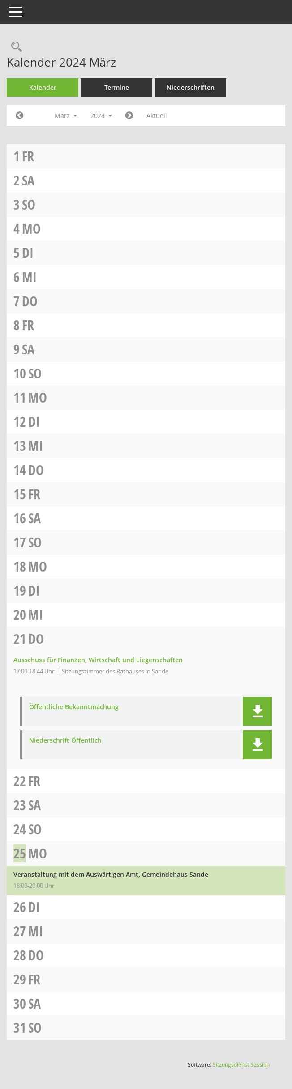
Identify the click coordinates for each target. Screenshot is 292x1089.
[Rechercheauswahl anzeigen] (14, 47)
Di (28, 253)
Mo (31, 228)
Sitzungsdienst (241, 1064)
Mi (29, 277)
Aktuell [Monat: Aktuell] (156, 115)
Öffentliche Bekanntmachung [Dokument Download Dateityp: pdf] (74, 707)
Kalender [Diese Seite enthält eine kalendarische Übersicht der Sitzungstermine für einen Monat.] (42, 87)
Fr (28, 156)
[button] (257, 711)
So (28, 204)
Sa (28, 180)
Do (30, 301)
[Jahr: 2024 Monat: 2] (19, 116)
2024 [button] (101, 115)
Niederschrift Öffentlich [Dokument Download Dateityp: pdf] (65, 740)
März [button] (66, 115)
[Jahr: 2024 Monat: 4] (129, 116)
